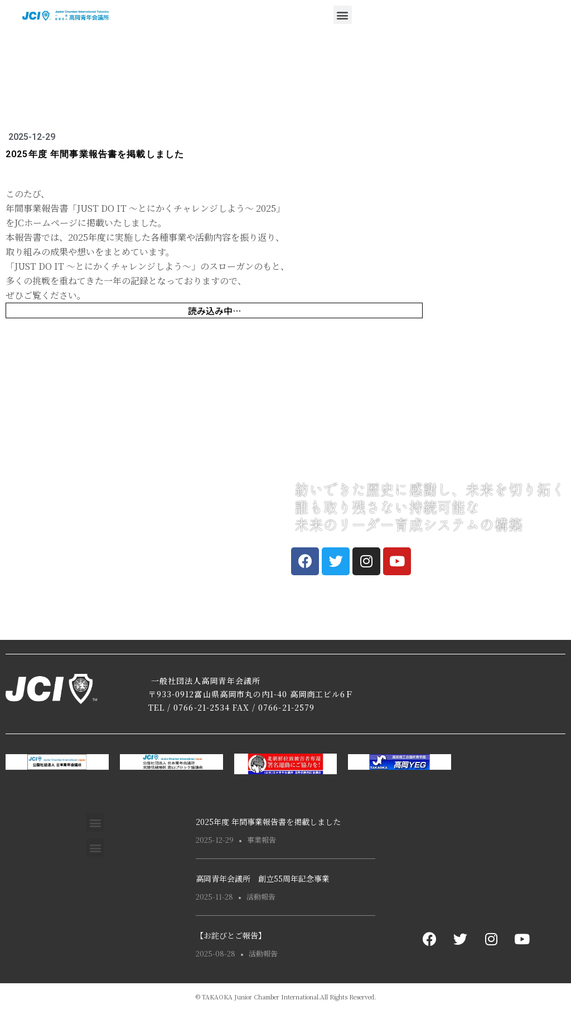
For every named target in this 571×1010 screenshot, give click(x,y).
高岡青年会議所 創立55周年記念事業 (263, 878)
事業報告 (261, 839)
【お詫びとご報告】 (231, 935)
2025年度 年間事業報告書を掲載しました (268, 821)
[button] (342, 15)
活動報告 (260, 896)
